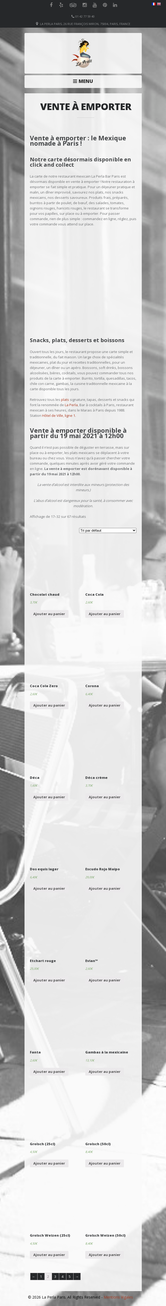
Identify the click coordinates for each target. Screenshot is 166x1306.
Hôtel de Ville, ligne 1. (59, 415)
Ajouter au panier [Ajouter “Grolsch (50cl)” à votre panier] (104, 1163)
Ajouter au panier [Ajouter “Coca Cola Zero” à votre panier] (49, 705)
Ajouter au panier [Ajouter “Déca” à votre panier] (49, 797)
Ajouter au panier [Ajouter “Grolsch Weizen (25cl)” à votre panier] (49, 1254)
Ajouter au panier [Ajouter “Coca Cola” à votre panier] (104, 613)
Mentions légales (118, 1297)
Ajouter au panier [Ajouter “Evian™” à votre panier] (104, 980)
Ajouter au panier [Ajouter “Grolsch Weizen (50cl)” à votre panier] (104, 1254)
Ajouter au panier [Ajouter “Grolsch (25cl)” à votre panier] (49, 1163)
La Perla (71, 404)
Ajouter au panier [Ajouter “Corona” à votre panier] (104, 705)
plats (65, 399)
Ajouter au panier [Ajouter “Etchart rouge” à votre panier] (49, 980)
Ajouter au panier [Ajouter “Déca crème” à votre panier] (104, 797)
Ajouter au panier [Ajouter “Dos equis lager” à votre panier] (49, 888)
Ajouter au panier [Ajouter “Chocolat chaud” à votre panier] (49, 613)
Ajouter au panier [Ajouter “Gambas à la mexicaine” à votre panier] (104, 1071)
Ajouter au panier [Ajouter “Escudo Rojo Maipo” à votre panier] (104, 888)
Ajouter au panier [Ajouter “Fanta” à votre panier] (49, 1071)
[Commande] (107, 530)
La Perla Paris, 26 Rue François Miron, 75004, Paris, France (85, 24)
